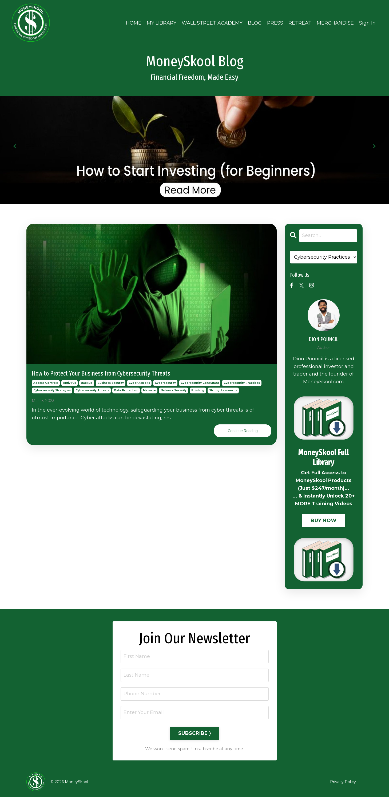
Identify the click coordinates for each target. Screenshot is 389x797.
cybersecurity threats (92, 390)
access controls (45, 383)
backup (87, 383)
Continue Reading (242, 431)
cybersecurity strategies (52, 390)
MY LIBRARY (161, 23)
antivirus (69, 383)
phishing (197, 390)
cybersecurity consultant (200, 383)
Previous (14, 145)
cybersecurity (165, 383)
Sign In (367, 23)
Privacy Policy (343, 781)
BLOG (255, 23)
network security (173, 390)
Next (374, 145)
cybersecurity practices (242, 383)
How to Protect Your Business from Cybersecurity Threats (101, 373)
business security (110, 383)
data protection (126, 390)
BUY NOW (323, 520)
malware (149, 390)
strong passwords (223, 390)
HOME (133, 23)
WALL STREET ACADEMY (212, 23)
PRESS (275, 23)
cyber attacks (139, 383)
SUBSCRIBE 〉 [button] (194, 733)
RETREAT (299, 23)
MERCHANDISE (335, 23)
